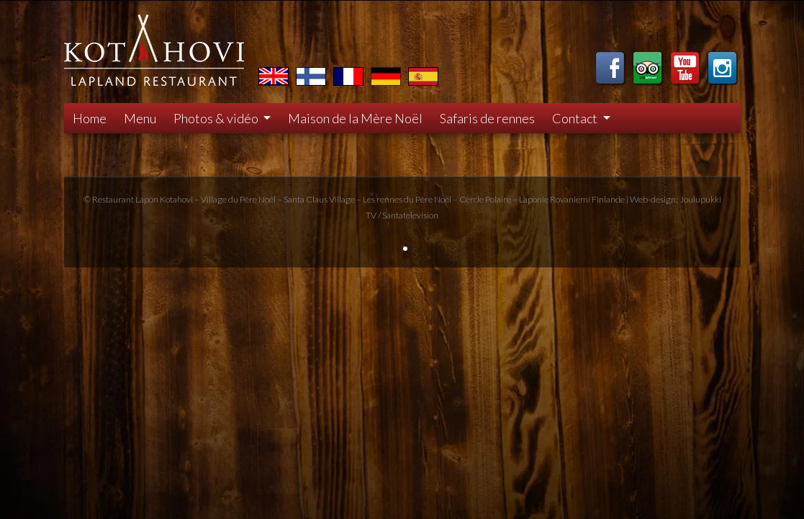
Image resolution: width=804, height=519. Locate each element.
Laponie (533, 199)
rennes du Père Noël (413, 199)
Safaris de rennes (487, 118)
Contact (576, 118)
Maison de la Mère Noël (355, 118)
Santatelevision (410, 215)
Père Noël (258, 199)
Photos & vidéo (217, 118)
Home (90, 118)
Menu (140, 118)
